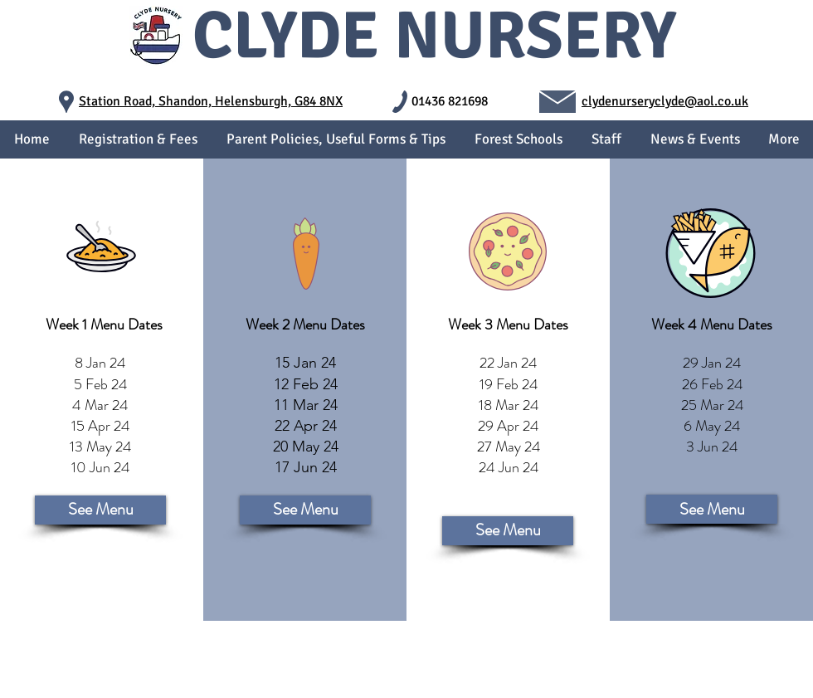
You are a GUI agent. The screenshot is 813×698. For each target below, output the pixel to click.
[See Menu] (100, 510)
